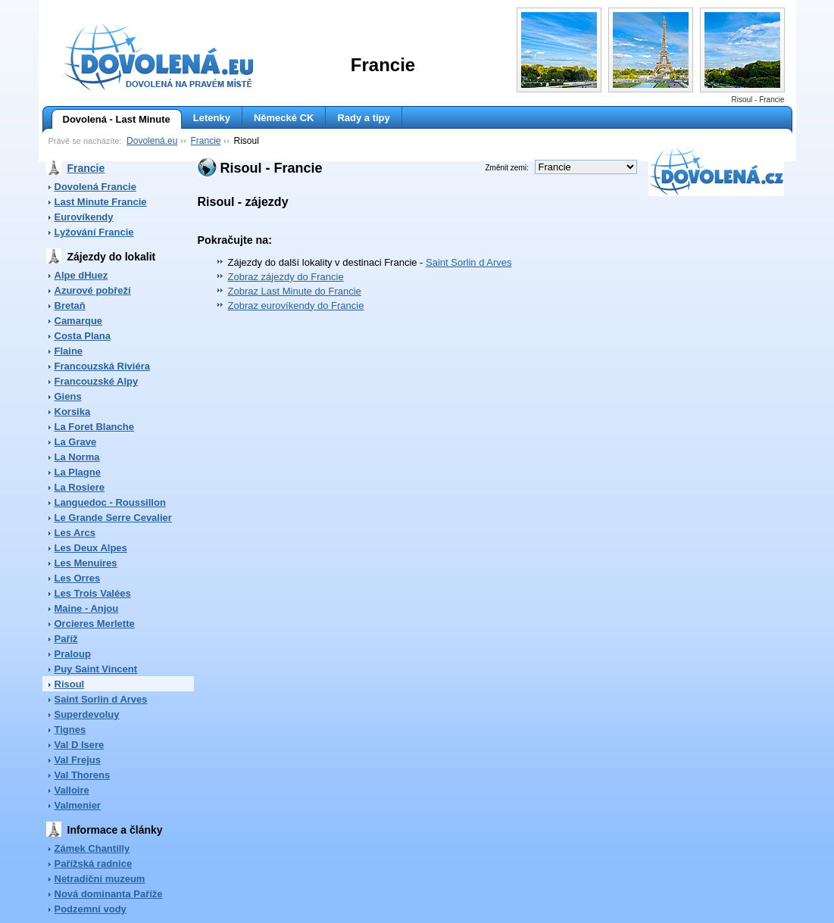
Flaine (69, 351)
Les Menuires (86, 563)
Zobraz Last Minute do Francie (294, 291)
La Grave (76, 441)
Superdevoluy (87, 714)
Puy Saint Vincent (96, 669)
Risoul (70, 684)
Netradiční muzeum (100, 878)
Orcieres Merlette (95, 623)
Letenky (211, 117)
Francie (205, 141)
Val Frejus (78, 760)
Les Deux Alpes (91, 547)
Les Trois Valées (93, 593)
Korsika (73, 411)
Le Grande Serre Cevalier (113, 517)
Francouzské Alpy (97, 381)
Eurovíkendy (84, 217)
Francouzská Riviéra (102, 366)
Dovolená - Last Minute (111, 119)
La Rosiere (80, 487)
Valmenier (78, 805)
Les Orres (78, 578)
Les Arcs (75, 532)
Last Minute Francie (101, 201)
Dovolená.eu (152, 141)
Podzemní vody (91, 909)
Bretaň (70, 305)
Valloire (72, 790)
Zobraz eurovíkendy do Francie (296, 305)
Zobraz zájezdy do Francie (286, 276)
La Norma (77, 457)
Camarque (79, 320)
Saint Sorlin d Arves (101, 699)
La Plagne (78, 472)
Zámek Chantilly (92, 848)
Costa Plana (83, 335)
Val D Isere (80, 744)
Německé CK (284, 117)
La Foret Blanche (94, 426)
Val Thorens (83, 775)
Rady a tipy (363, 117)
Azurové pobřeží (93, 290)
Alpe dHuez (81, 275)
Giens (68, 396)
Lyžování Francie (94, 232)
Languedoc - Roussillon (110, 502)
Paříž (66, 638)
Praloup (73, 654)
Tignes (70, 729)
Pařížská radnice (94, 863)
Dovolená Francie (95, 186)
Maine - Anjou (87, 608)
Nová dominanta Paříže (109, 894)
